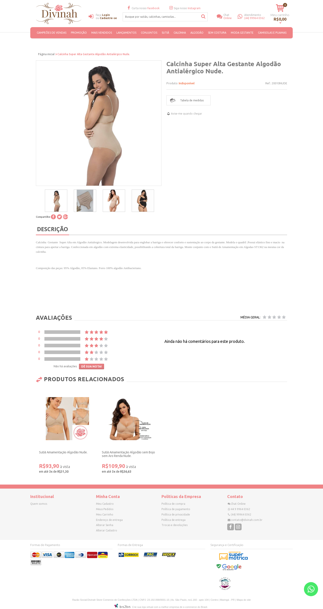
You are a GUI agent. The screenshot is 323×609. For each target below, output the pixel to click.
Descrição (52, 229)
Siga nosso (184, 8)
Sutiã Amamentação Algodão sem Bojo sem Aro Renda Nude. (128, 454)
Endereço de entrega (109, 519)
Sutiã (165, 32)
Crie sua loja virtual (142, 607)
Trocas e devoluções (175, 525)
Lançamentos (126, 32)
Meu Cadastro (105, 503)
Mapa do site (244, 599)
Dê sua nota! (91, 366)
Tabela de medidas (192, 100)
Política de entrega (174, 519)
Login (106, 14)
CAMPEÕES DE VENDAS (51, 32)
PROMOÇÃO (79, 32)
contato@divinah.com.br (246, 519)
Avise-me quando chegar (186, 113)
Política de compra (173, 503)
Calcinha (180, 32)
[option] (55, 201)
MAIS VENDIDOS (101, 32)
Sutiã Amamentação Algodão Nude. (63, 452)
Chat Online (238, 503)
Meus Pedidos (104, 509)
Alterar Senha (104, 525)
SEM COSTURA (217, 32)
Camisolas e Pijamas (272, 32)
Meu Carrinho (104, 514)
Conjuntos (149, 32)
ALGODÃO (196, 32)
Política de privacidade (176, 514)
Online (230, 16)
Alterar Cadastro (106, 530)
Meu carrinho (280, 15)
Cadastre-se (108, 18)
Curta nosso (142, 8)
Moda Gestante (242, 32)
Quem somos (38, 503)
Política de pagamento (176, 509)
